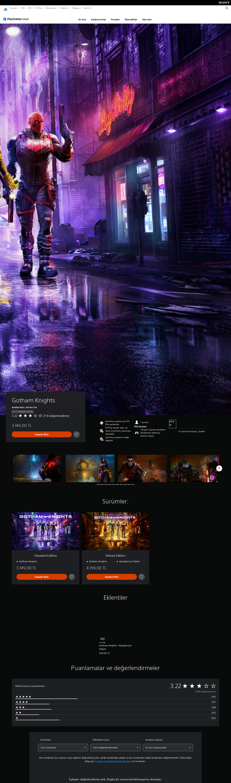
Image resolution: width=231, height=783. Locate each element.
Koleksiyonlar (98, 16)
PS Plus (38, 8)
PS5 (22, 8)
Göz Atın (147, 16)
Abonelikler (131, 16)
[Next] (219, 466)
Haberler (64, 8)
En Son (82, 16)
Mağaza (75, 8)
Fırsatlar (115, 16)
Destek (87, 8)
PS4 (29, 8)
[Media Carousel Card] (37, 465)
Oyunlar (13, 8)
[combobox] (63, 744)
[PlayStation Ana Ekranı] (5, 8)
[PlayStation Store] (16, 16)
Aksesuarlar (51, 8)
